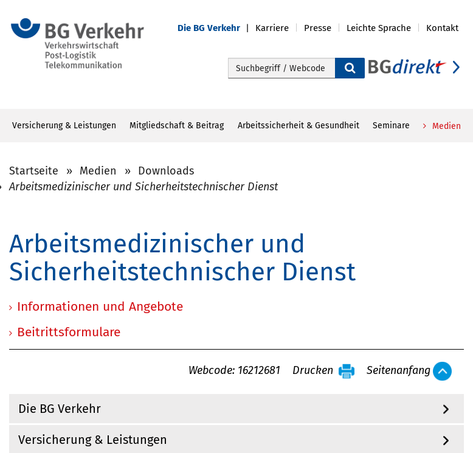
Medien (445, 126)
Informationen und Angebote (100, 306)
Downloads (166, 171)
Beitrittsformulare (68, 332)
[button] (216, 28)
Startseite (33, 171)
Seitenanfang (398, 370)
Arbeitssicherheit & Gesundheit (298, 125)
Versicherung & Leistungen (64, 125)
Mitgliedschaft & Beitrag (176, 125)
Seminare (391, 125)
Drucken (312, 370)
